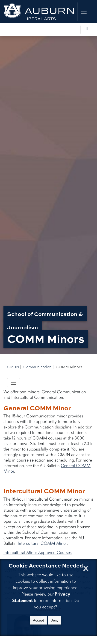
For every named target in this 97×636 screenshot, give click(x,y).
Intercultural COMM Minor (42, 543)
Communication (37, 367)
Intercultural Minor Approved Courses (37, 552)
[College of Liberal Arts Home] (39, 11)
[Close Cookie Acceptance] (86, 567)
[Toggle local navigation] (86, 29)
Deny (54, 620)
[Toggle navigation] (13, 382)
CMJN (13, 367)
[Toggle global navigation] (83, 11)
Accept (38, 620)
